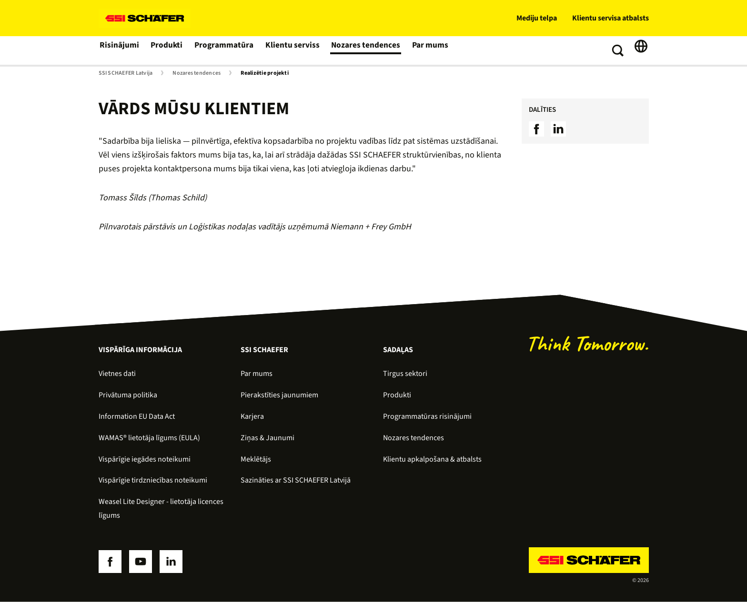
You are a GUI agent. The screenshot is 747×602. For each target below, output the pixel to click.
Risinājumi (118, 50)
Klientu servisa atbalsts (610, 18)
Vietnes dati (117, 373)
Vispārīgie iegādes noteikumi (145, 459)
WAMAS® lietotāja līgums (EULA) (149, 438)
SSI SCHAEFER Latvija (126, 73)
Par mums (422, 50)
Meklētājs (256, 459)
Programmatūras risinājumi (427, 416)
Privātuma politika (128, 395)
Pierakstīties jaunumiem (279, 395)
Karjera (252, 416)
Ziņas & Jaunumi (267, 438)
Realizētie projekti (265, 73)
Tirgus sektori (405, 373)
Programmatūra (223, 50)
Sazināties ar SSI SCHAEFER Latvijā (296, 480)
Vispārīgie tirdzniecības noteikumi (153, 480)
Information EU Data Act (137, 416)
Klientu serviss (289, 50)
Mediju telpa (536, 18)
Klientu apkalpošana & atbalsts (432, 459)
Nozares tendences (359, 50)
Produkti (166, 50)
